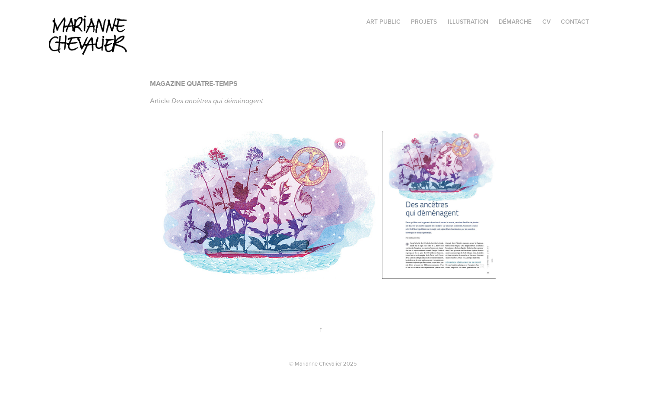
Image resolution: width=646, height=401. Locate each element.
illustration (468, 21)
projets (424, 21)
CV (546, 21)
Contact (575, 21)
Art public (383, 21)
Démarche (515, 21)
